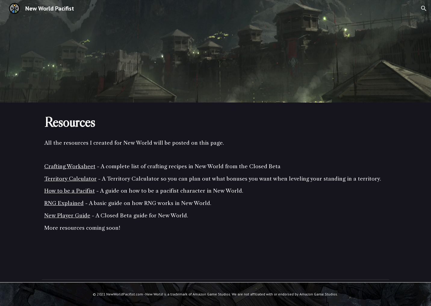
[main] (215, 122)
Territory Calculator (70, 178)
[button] (424, 8)
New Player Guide (67, 215)
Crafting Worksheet (69, 166)
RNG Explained (64, 203)
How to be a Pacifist (69, 191)
